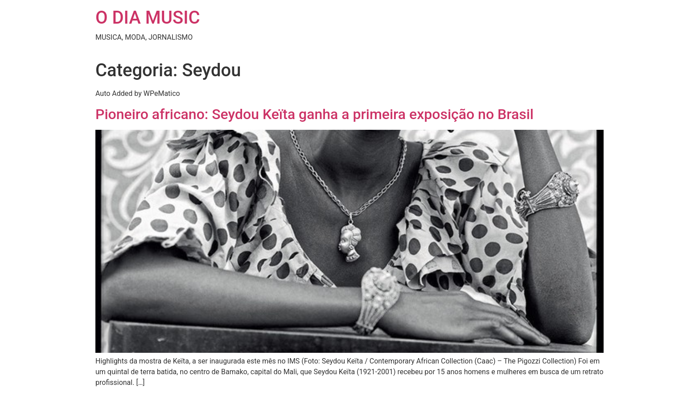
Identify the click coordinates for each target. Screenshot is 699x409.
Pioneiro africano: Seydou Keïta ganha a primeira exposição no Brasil (314, 114)
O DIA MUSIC (147, 17)
